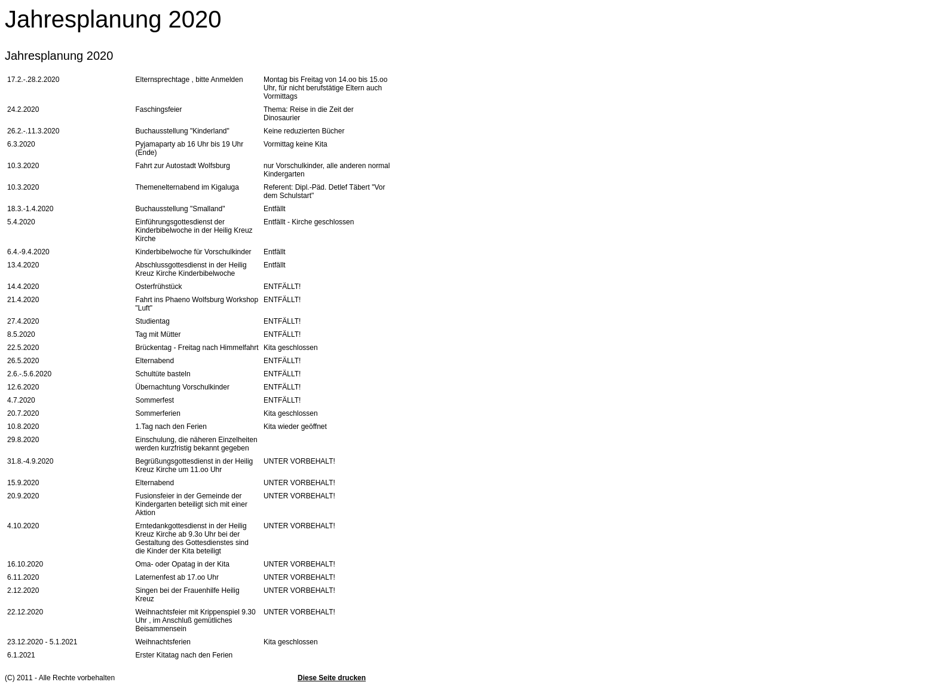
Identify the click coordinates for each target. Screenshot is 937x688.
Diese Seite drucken (332, 678)
